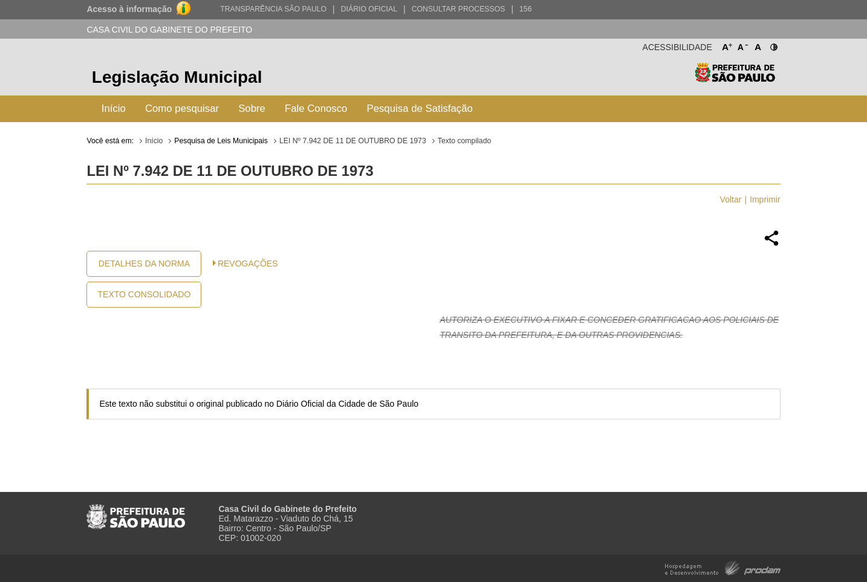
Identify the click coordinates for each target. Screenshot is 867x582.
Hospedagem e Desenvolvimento (723, 567)
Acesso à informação (129, 9)
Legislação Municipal (177, 77)
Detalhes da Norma (144, 263)
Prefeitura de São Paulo (735, 78)
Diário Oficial (369, 9)
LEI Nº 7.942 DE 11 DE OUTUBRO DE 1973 (352, 141)
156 (525, 9)
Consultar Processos (458, 9)
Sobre (251, 108)
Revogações (248, 263)
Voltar (731, 199)
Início (114, 108)
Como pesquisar (182, 108)
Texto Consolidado (144, 294)
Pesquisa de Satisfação (419, 108)
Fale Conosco (316, 108)
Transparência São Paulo (273, 9)
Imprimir (765, 199)
